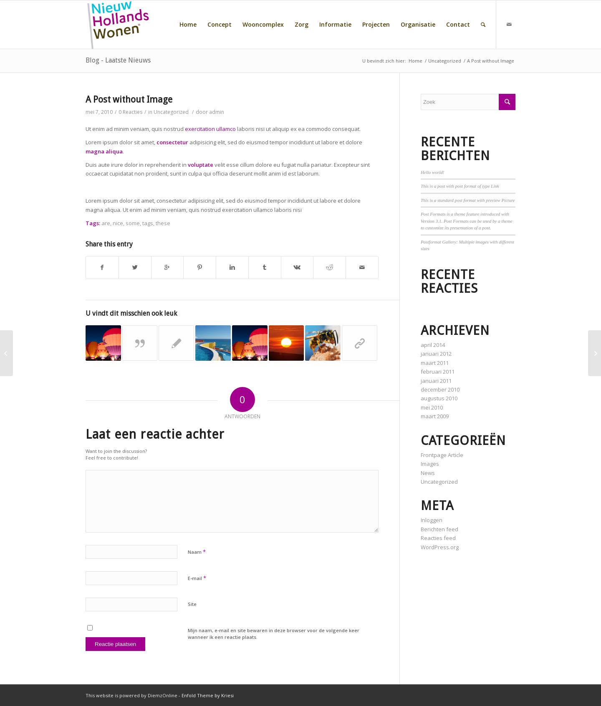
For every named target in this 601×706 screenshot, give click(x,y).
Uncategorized (444, 61)
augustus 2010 (439, 398)
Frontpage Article (442, 455)
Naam (197, 551)
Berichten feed (439, 529)
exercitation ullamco (210, 129)
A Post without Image (129, 99)
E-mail (197, 578)
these (163, 223)
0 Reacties (130, 112)
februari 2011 (438, 371)
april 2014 (433, 345)
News (428, 473)
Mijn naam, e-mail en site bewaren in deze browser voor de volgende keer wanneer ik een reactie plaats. (273, 634)
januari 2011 (436, 380)
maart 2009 (435, 416)
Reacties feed (438, 538)
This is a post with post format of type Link (460, 185)
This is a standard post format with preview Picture (468, 200)
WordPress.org (440, 547)
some (133, 223)
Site (192, 604)
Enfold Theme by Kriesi (208, 695)
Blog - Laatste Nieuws (118, 60)
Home (415, 61)
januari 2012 (436, 353)
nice (118, 223)
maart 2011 (435, 363)
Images (430, 463)
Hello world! (432, 172)
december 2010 (440, 389)
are (105, 223)
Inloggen (431, 520)
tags (147, 223)
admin (216, 112)
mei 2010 (432, 407)
